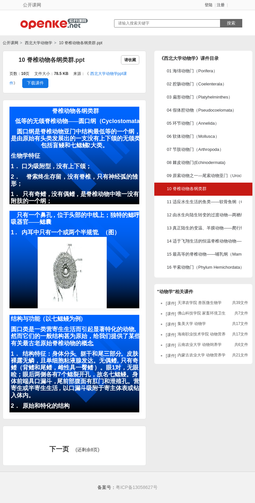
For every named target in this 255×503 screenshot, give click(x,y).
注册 (221, 5)
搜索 (231, 23)
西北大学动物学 (38, 43)
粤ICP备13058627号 (137, 487)
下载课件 (35, 83)
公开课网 (10, 43)
